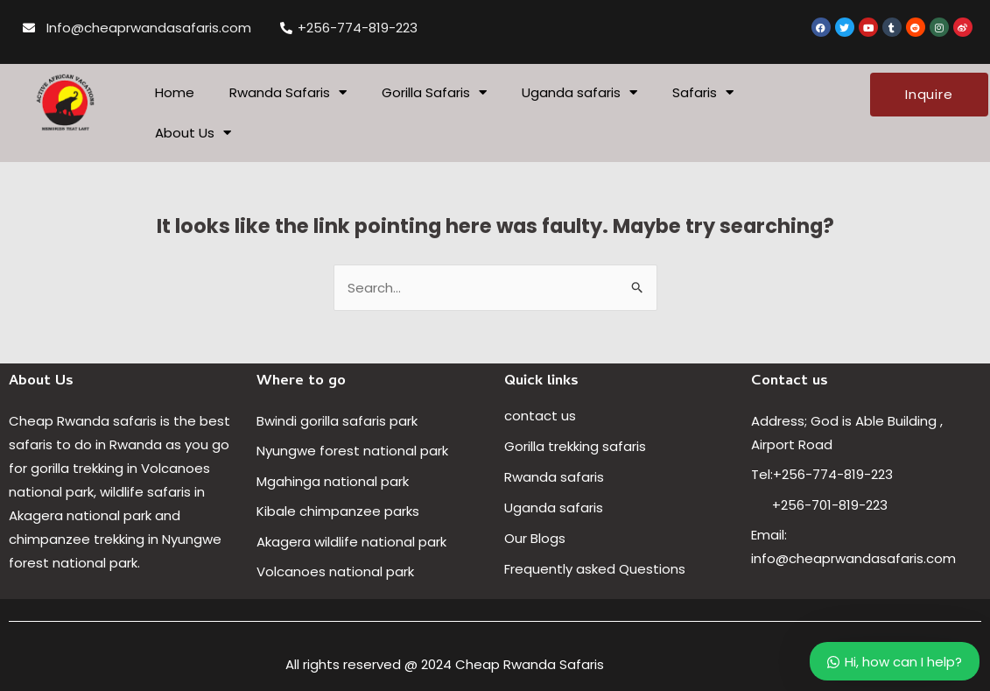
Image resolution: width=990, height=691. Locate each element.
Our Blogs (534, 538)
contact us (540, 415)
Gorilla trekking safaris (575, 446)
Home (174, 92)
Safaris (703, 92)
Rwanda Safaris (288, 92)
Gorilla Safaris (434, 92)
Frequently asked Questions (596, 569)
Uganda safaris (579, 92)
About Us (193, 132)
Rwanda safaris (554, 477)
